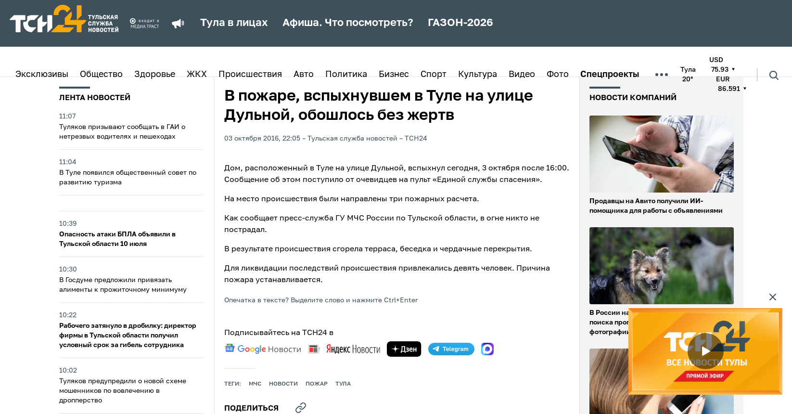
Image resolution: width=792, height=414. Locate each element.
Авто (304, 74)
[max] (487, 349)
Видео (522, 74)
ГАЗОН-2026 (460, 23)
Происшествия (250, 74)
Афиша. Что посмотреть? (347, 23)
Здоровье (154, 74)
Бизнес (394, 74)
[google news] (262, 349)
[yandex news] (344, 349)
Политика (346, 74)
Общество (101, 74)
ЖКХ (197, 74)
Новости (283, 384)
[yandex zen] (404, 349)
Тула (343, 384)
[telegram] (451, 349)
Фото (558, 74)
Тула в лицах (234, 23)
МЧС (255, 384)
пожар (317, 384)
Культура (477, 74)
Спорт (434, 74)
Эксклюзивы (41, 74)
